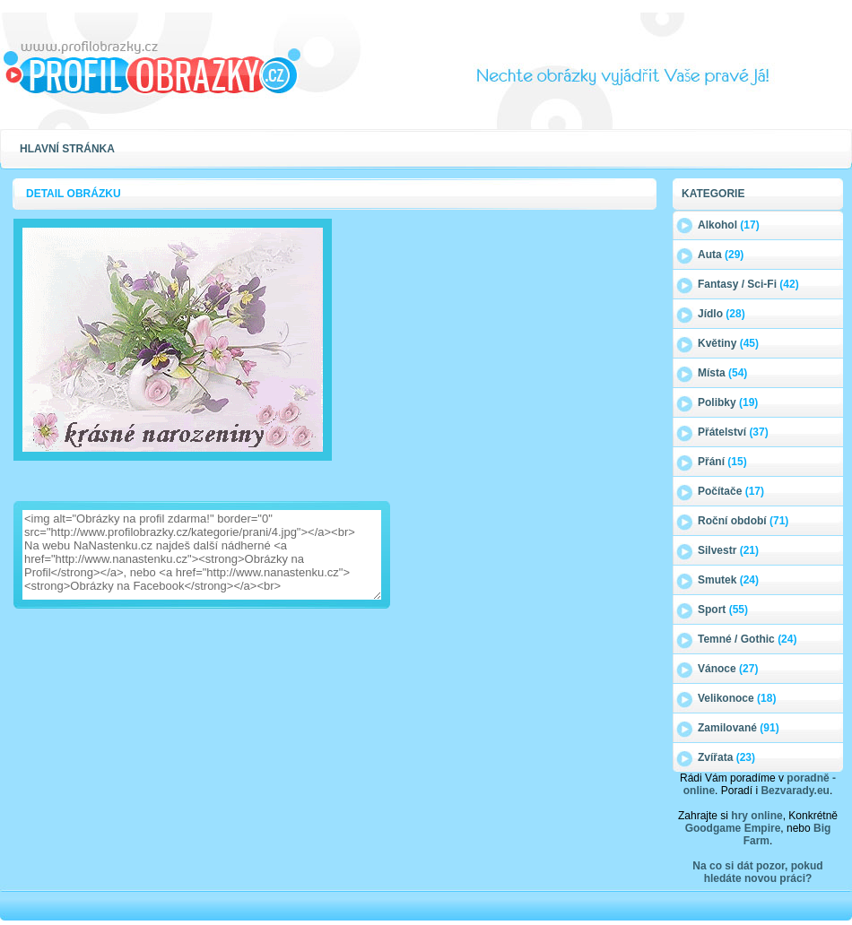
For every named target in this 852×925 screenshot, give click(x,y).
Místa (722, 373)
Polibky (728, 402)
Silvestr (728, 550)
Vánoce (728, 668)
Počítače (731, 491)
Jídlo (721, 313)
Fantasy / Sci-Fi (748, 284)
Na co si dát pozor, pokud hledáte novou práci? (757, 872)
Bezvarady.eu (795, 790)
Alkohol (729, 225)
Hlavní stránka (67, 149)
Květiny (728, 343)
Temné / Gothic (747, 639)
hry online (756, 815)
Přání (722, 461)
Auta (720, 254)
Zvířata (726, 757)
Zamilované (738, 728)
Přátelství (733, 432)
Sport (723, 609)
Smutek (728, 580)
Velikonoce (737, 698)
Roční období (743, 520)
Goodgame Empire (733, 828)
